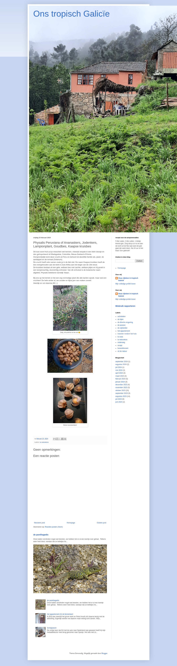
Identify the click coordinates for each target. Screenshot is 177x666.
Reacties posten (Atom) (54, 527)
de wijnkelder (122, 328)
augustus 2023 (121, 396)
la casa (120, 337)
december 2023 (121, 385)
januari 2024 (120, 382)
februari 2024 (120, 379)
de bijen (120, 319)
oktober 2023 (120, 390)
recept (120, 345)
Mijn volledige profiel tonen (125, 284)
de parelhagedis (40, 535)
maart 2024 (119, 376)
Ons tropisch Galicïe (71, 13)
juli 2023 (118, 399)
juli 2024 (118, 367)
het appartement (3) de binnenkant (60, 614)
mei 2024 (118, 370)
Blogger (104, 653)
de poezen (121, 325)
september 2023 (121, 393)
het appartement (124, 331)
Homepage (71, 523)
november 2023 (121, 387)
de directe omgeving (125, 322)
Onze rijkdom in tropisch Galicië (128, 279)
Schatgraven (51, 628)
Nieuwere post (39, 523)
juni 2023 (118, 402)
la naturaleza (44, 442)
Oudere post (101, 523)
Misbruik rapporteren (125, 306)
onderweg (121, 342)
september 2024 (121, 362)
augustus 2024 (121, 364)
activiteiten (122, 316)
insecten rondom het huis (127, 334)
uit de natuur (122, 351)
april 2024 (119, 373)
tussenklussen (123, 348)
